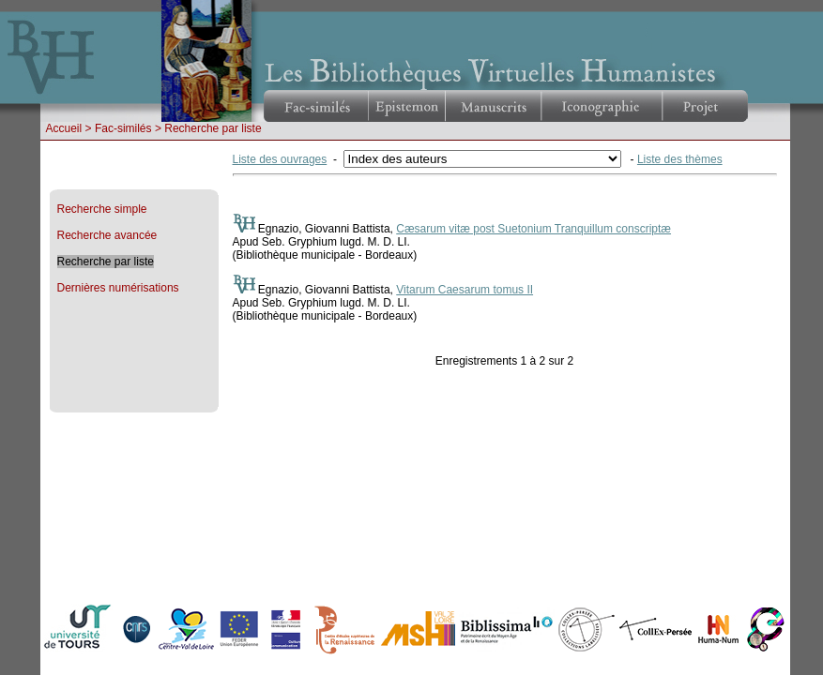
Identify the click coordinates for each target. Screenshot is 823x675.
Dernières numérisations (118, 287)
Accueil (64, 128)
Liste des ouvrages (280, 159)
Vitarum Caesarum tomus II (464, 289)
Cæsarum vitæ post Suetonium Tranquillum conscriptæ (533, 228)
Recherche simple (102, 209)
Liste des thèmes (680, 159)
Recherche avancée (107, 235)
